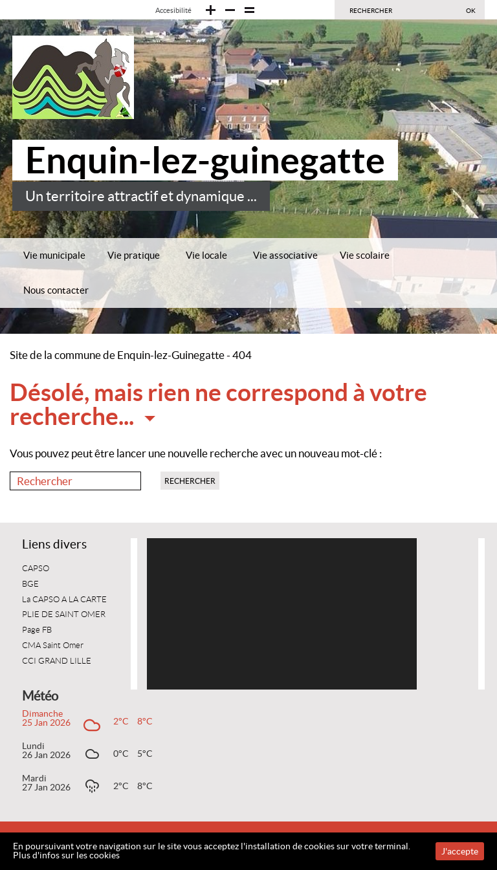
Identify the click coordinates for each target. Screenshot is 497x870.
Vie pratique (133, 255)
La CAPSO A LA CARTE (64, 599)
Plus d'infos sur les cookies (66, 855)
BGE (30, 584)
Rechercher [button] (189, 481)
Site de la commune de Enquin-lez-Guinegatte (117, 355)
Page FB (37, 630)
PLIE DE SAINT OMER (63, 614)
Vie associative (285, 255)
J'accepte (459, 851)
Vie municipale (54, 255)
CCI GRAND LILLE (56, 661)
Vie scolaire (365, 255)
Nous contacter (56, 290)
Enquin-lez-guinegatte (205, 160)
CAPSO (35, 568)
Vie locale (206, 255)
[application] (282, 614)
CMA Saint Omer (52, 645)
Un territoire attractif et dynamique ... (141, 196)
